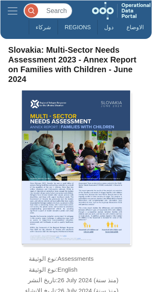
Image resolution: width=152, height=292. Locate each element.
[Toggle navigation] (13, 11)
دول (108, 27)
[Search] (48, 10)
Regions (77, 27)
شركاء (43, 27)
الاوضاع (135, 27)
